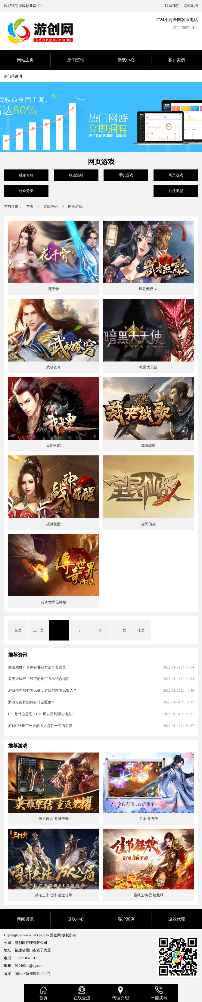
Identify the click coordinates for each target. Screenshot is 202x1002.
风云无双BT (148, 289)
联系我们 (172, 6)
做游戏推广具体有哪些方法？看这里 (37, 667)
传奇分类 (26, 191)
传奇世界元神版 (53, 602)
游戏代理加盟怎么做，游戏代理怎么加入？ (42, 690)
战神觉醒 (53, 524)
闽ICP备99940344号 (33, 973)
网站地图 (191, 6)
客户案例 (176, 60)
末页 (141, 630)
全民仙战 (148, 524)
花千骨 (53, 289)
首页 (29, 206)
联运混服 (76, 175)
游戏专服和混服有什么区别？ (31, 702)
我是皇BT (53, 445)
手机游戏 (126, 175)
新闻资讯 (75, 60)
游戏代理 (176, 919)
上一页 (38, 630)
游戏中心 (126, 60)
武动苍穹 (53, 367)
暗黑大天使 (148, 367)
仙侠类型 (176, 191)
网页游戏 (176, 175)
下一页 (120, 630)
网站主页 (25, 60)
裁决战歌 (148, 445)
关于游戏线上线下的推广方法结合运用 (39, 679)
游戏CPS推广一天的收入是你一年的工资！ (42, 726)
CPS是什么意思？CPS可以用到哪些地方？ (41, 714)
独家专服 (26, 175)
